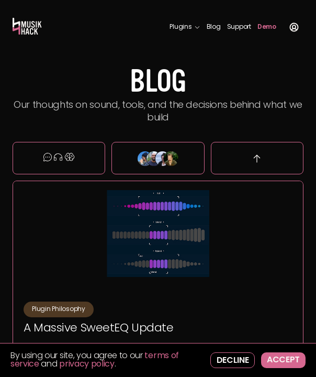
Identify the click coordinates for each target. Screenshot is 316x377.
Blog (214, 27)
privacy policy (87, 364)
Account (294, 27)
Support (239, 27)
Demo (266, 27)
